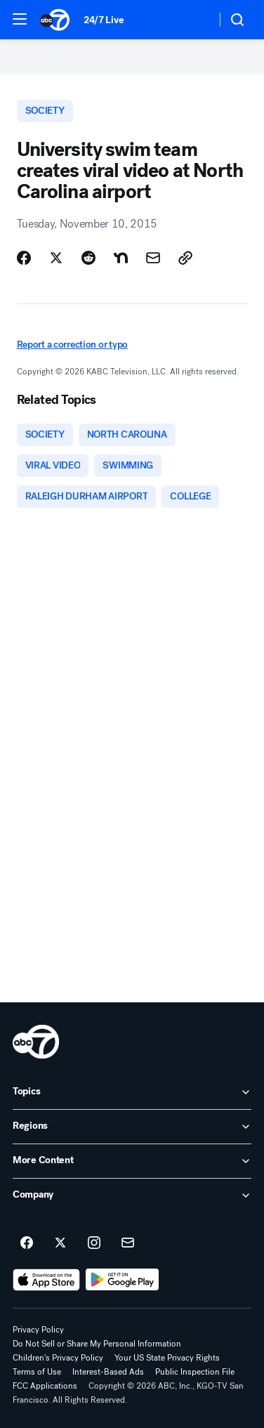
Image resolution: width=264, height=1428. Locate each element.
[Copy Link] (185, 258)
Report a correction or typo (72, 344)
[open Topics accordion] (132, 1092)
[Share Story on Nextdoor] (121, 258)
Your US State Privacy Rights (167, 1358)
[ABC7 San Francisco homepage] (55, 19)
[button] (19, 19)
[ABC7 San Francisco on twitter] (60, 1243)
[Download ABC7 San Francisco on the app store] (46, 1280)
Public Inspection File (195, 1372)
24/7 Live (104, 20)
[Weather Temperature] (194, 20)
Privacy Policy (38, 1329)
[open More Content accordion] (132, 1161)
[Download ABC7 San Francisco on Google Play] (122, 1280)
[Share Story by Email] (153, 258)
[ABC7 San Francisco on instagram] (94, 1243)
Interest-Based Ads (108, 1372)
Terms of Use (37, 1372)
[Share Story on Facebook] (24, 258)
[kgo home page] (36, 1042)
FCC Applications (45, 1386)
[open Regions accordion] (132, 1126)
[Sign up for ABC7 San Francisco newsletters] (128, 1243)
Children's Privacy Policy (58, 1358)
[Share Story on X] (56, 258)
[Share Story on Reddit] (88, 258)
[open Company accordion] (132, 1195)
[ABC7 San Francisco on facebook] (27, 1243)
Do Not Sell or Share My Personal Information (97, 1343)
